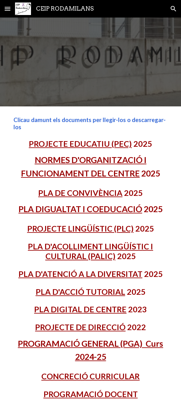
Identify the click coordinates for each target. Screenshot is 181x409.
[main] (90, 257)
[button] (7, 8)
